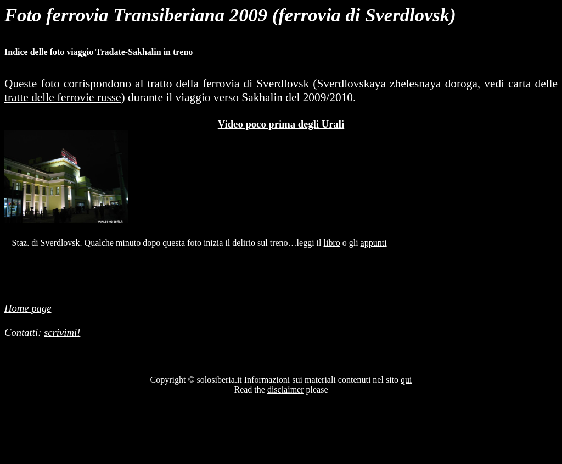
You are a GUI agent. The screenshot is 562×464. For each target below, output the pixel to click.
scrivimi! (62, 332)
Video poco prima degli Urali (281, 124)
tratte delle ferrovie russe (62, 97)
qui (406, 379)
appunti (374, 242)
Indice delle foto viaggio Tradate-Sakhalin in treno (98, 52)
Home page (27, 308)
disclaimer (285, 389)
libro (332, 242)
